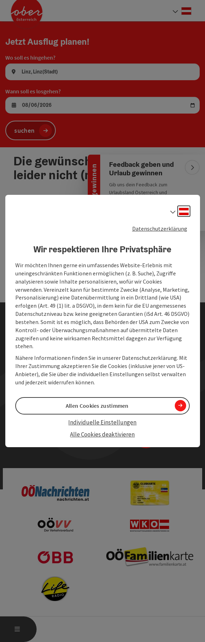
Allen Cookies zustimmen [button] (97, 405)
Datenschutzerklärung (159, 228)
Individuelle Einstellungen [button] (102, 422)
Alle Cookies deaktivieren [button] (102, 434)
